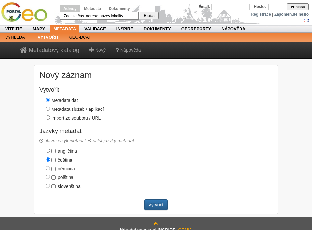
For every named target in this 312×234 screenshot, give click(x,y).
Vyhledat (16, 37)
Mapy (39, 28)
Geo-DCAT (80, 37)
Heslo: (260, 7)
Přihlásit (298, 7)
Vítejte (13, 28)
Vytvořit (48, 37)
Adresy (70, 8)
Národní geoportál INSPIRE (27, 12)
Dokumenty (119, 8)
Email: (204, 7)
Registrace (261, 14)
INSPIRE (124, 28)
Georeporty (196, 28)
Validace (95, 28)
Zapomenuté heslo (291, 14)
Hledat (149, 16)
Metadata (92, 8)
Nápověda (233, 28)
